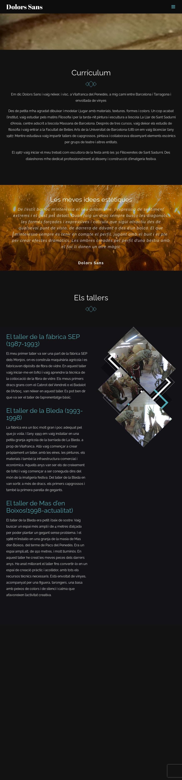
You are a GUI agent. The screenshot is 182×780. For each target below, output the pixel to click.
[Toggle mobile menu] (173, 7)
